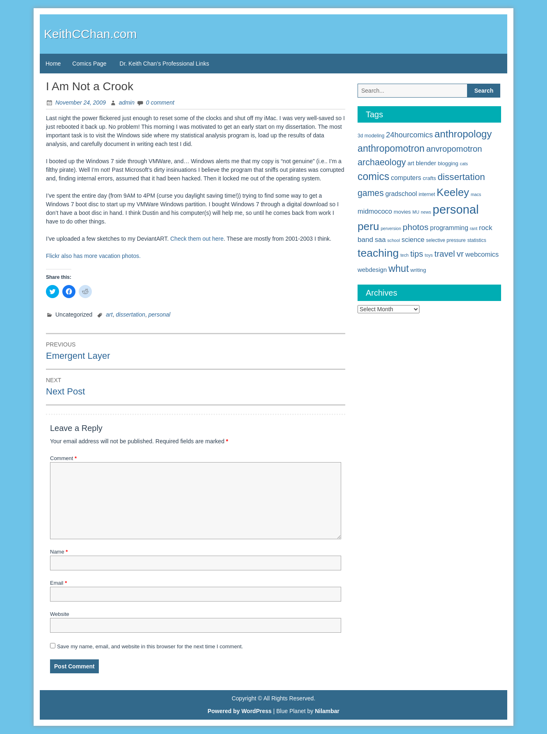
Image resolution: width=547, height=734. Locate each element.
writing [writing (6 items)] (418, 270)
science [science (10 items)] (412, 239)
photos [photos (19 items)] (415, 227)
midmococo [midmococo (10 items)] (375, 211)
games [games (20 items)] (371, 193)
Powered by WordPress (239, 711)
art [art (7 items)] (411, 163)
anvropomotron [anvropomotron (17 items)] (454, 148)
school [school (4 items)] (393, 240)
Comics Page (89, 63)
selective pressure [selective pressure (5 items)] (446, 240)
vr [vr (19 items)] (460, 253)
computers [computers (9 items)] (406, 177)
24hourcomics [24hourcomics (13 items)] (409, 134)
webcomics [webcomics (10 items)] (482, 254)
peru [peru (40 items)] (368, 226)
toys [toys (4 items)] (429, 255)
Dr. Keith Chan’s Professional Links (164, 63)
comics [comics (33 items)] (373, 176)
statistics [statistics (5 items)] (476, 240)
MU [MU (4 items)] (416, 212)
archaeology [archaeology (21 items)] (382, 162)
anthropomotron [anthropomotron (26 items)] (391, 148)
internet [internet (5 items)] (427, 194)
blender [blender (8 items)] (426, 163)
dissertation (130, 314)
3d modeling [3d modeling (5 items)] (371, 136)
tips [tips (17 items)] (416, 253)
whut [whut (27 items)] (398, 268)
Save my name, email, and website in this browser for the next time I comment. (150, 646)
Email (58, 583)
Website (59, 614)
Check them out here (196, 238)
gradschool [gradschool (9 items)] (401, 193)
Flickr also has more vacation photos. (93, 256)
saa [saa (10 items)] (380, 239)
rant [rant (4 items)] (473, 228)
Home (53, 63)
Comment (63, 458)
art (109, 314)
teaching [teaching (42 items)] (378, 253)
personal (159, 314)
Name (59, 552)
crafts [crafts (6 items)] (429, 178)
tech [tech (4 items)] (404, 255)
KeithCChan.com (90, 34)
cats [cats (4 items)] (464, 163)
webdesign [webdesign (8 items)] (372, 269)
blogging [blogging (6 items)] (448, 163)
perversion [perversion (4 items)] (391, 228)
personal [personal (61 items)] (456, 209)
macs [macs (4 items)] (476, 194)
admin (126, 102)
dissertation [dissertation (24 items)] (461, 176)
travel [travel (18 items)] (444, 253)
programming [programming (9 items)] (449, 227)
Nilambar (327, 711)
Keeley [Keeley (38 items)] (453, 192)
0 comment (160, 102)
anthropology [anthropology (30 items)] (463, 133)
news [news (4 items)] (426, 212)
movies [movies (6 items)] (402, 212)
